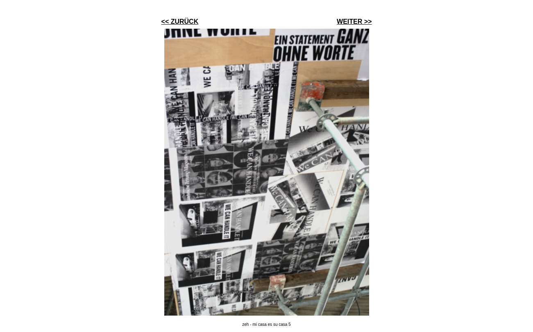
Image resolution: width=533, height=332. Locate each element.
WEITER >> (354, 21)
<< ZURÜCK (180, 21)
